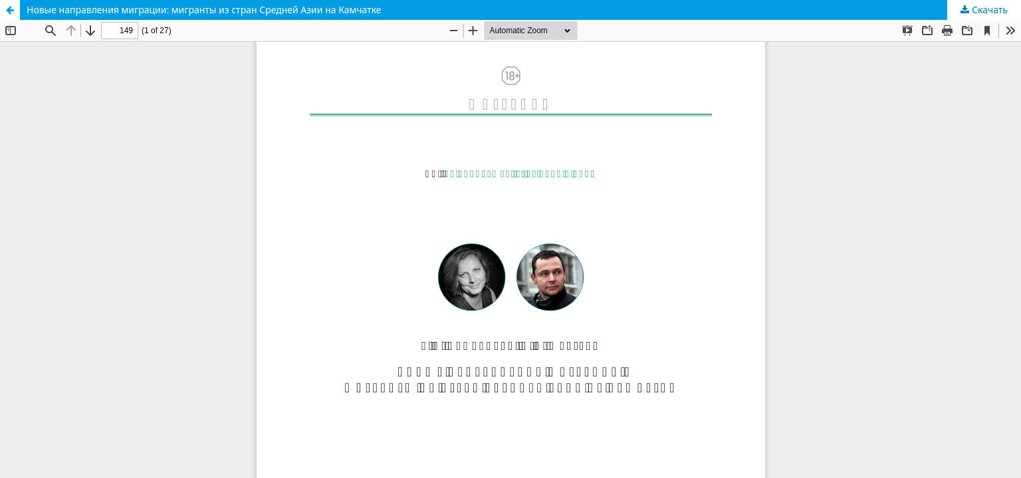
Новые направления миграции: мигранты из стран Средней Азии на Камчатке (204, 9)
